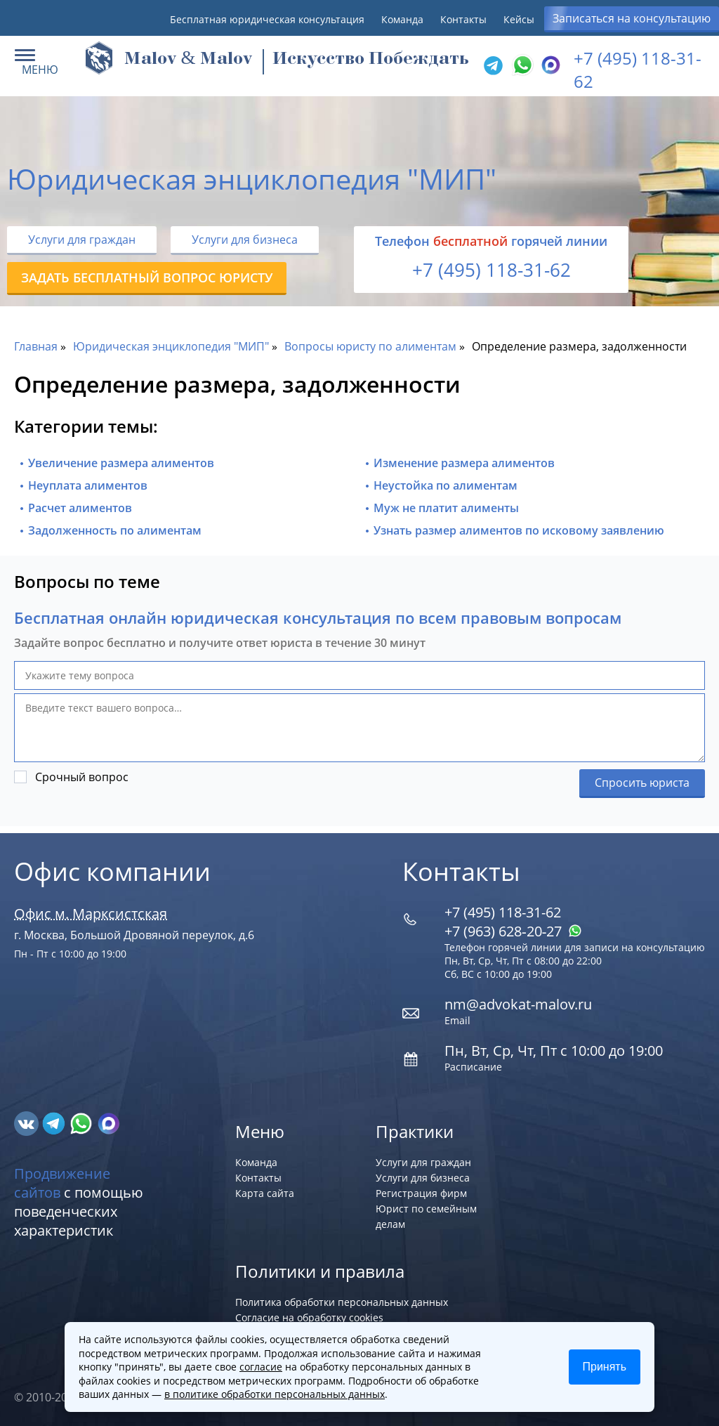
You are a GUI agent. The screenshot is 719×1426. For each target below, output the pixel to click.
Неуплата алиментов (87, 485)
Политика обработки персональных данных (341, 1302)
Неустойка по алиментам (445, 485)
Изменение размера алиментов (464, 463)
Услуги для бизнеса (245, 239)
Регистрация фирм (421, 1193)
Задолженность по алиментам (115, 530)
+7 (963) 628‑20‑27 (513, 931)
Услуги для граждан (82, 239)
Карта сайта (264, 1193)
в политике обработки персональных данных (274, 1394)
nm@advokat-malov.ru (518, 1004)
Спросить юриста (642, 782)
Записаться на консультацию (632, 18)
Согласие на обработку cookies (309, 1317)
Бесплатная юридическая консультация (267, 19)
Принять (605, 1367)
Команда (402, 19)
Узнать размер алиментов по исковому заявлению (519, 530)
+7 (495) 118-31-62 (491, 269)
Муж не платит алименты (446, 508)
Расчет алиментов (80, 508)
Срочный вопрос (81, 777)
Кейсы (518, 19)
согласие (260, 1366)
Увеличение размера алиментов (121, 463)
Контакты (463, 19)
